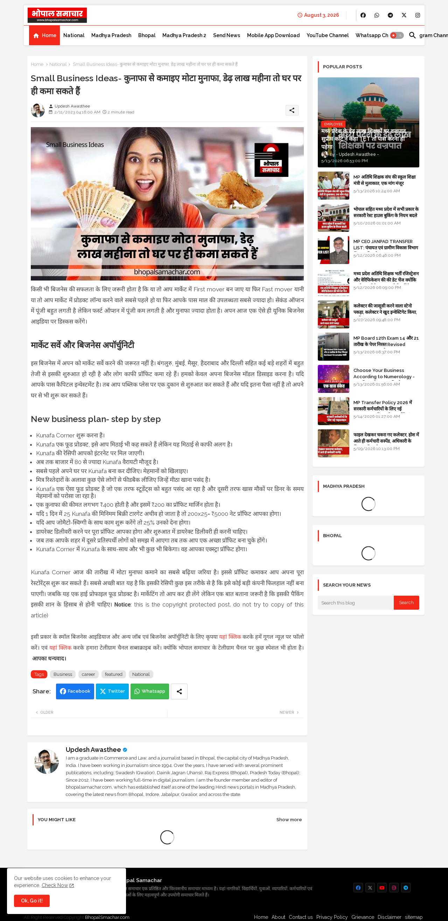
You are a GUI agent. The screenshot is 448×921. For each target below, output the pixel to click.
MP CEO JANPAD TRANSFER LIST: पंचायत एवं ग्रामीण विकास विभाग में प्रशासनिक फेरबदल (386, 248)
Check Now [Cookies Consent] (55, 885)
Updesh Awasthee (93, 749)
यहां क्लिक (230, 636)
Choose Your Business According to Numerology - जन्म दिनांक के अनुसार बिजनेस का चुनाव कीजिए (386, 380)
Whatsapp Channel (378, 35)
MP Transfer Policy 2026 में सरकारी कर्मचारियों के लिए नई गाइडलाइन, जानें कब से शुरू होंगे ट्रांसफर (386, 409)
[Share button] (179, 691)
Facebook (79, 691)
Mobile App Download (273, 35)
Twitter (116, 691)
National (73, 35)
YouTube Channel (328, 35)
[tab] (44, 35)
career (88, 674)
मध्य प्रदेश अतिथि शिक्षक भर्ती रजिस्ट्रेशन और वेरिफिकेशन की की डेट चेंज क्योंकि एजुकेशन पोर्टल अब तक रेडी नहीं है (386, 280)
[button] (397, 35)
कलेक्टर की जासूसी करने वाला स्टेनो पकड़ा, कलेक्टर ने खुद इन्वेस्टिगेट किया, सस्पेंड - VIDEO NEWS (385, 312)
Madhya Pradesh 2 (184, 35)
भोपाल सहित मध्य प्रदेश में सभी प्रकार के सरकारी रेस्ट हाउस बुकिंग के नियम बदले (386, 212)
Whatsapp (153, 691)
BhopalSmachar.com (107, 917)
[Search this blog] (356, 603)
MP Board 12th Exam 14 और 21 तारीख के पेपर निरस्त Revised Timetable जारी (386, 344)
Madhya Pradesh (111, 35)
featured (113, 674)
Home (49, 35)
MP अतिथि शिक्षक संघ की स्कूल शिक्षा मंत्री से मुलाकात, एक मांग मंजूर (384, 180)
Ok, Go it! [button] (32, 900)
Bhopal (146, 35)
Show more (289, 819)
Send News (226, 35)
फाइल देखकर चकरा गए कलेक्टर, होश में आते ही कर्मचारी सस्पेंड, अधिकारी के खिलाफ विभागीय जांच (386, 441)
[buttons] (363, 15)
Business (63, 674)
